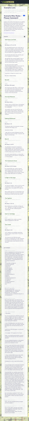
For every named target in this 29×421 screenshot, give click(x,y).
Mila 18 (7, 139)
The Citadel (8, 224)
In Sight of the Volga (10, 177)
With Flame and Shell (10, 39)
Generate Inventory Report (9, 32)
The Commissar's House (11, 161)
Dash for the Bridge (10, 214)
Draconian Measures (10, 96)
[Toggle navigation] (16, 2)
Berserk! (7, 80)
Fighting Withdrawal (10, 118)
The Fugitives (8, 198)
